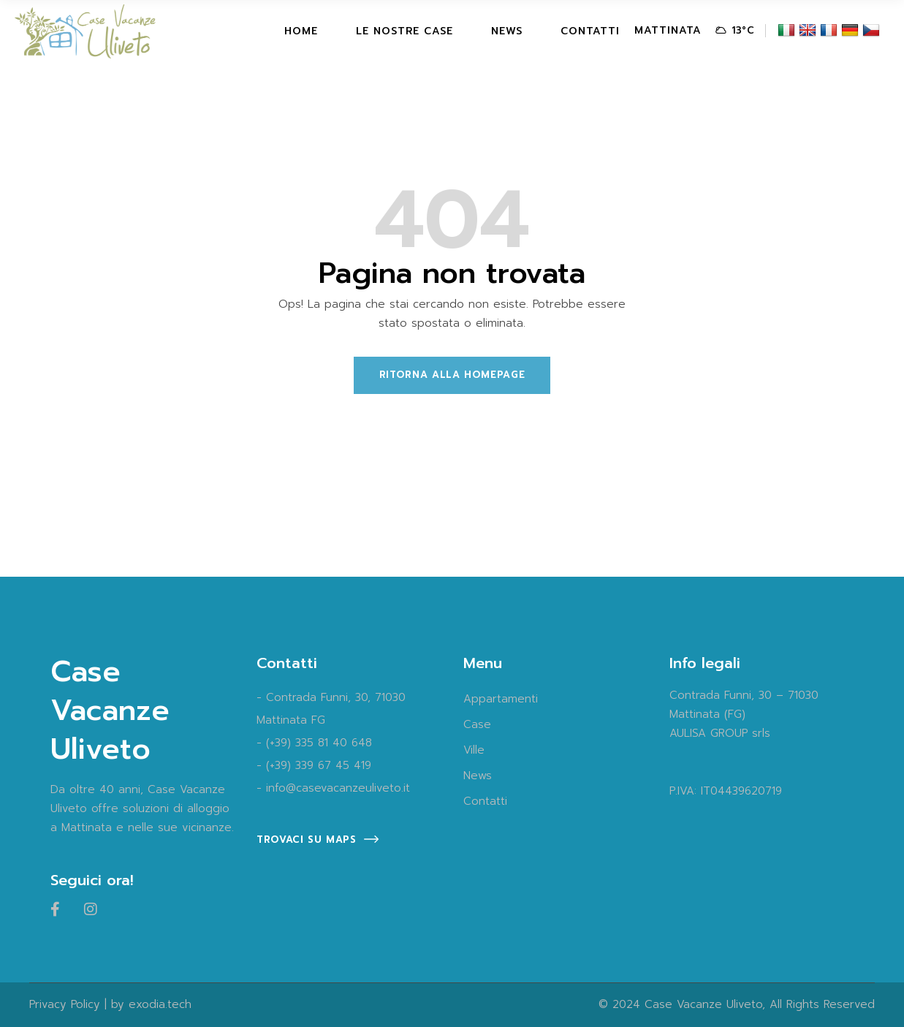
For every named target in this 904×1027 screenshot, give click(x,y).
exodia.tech (160, 1004)
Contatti (485, 801)
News (477, 776)
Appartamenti (500, 699)
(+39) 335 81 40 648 (319, 743)
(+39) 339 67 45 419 (318, 765)
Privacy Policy (64, 1004)
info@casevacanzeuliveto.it (338, 788)
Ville (474, 750)
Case (477, 724)
